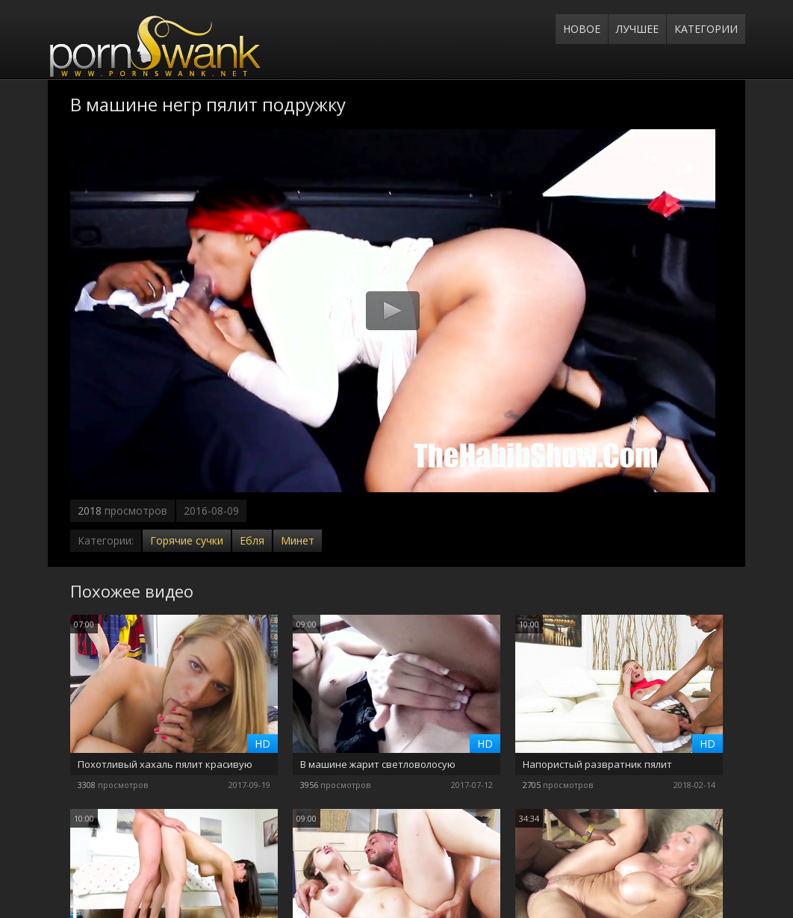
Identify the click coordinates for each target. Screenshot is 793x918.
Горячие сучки (186, 540)
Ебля (252, 540)
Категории (706, 29)
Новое (581, 29)
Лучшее (637, 29)
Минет (297, 540)
